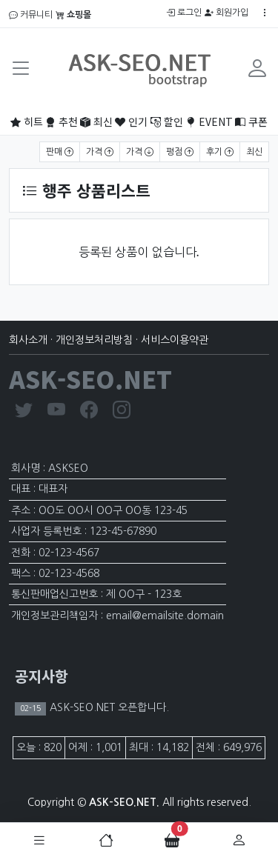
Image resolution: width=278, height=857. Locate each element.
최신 (96, 121)
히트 (26, 121)
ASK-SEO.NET (90, 378)
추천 (61, 121)
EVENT (209, 121)
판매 (59, 151)
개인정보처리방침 (94, 340)
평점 (179, 151)
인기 (131, 121)
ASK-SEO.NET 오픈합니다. (108, 707)
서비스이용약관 (174, 340)
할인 (166, 121)
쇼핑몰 (73, 14)
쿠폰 (251, 121)
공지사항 (41, 676)
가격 (99, 151)
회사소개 (28, 340)
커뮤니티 (31, 14)
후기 (220, 151)
